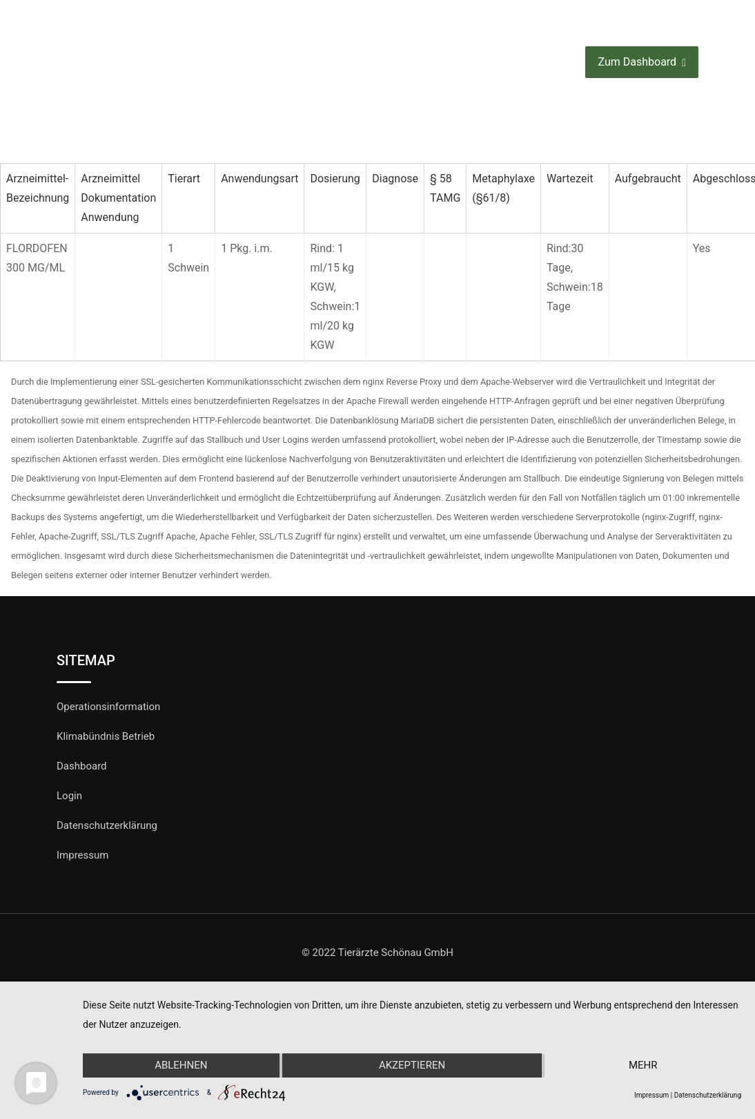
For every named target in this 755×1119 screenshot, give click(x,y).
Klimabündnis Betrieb (106, 736)
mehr (643, 1066)
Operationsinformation (108, 706)
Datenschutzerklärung (107, 825)
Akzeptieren (412, 1066)
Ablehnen (181, 1066)
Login (69, 796)
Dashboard (82, 766)
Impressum (82, 855)
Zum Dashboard (641, 62)
